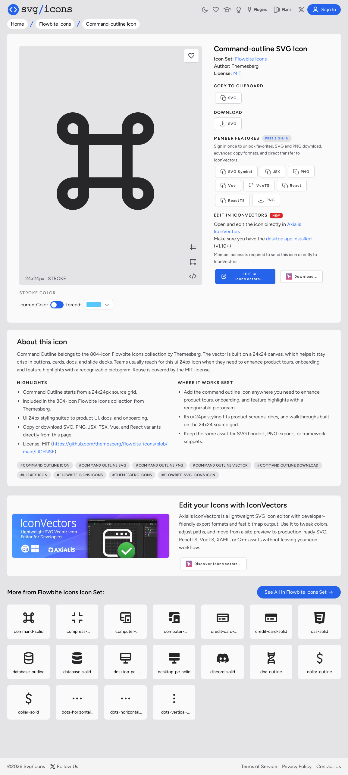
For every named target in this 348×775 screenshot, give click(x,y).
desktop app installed (289, 239)
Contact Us (328, 766)
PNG (301, 172)
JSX (273, 172)
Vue (228, 186)
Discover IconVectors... (213, 563)
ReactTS (232, 201)
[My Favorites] (215, 9)
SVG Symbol (236, 172)
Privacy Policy (297, 766)
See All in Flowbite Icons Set (299, 592)
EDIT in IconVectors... (242, 276)
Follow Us (64, 767)
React (292, 186)
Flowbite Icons (55, 24)
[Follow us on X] (301, 9)
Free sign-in (277, 138)
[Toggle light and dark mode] (204, 9)
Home (17, 24)
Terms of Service (259, 766)
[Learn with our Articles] (227, 9)
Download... (301, 276)
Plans (282, 9)
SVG (228, 98)
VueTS (259, 186)
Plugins (256, 9)
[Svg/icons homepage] (39, 10)
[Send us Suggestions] (238, 9)
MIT (237, 73)
